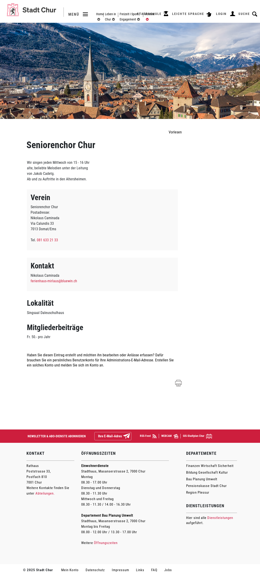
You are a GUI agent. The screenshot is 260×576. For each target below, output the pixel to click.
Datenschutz (95, 570)
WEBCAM (169, 436)
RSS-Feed (148, 436)
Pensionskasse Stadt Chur (206, 486)
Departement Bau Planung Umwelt (107, 515)
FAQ (154, 570)
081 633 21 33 (47, 240)
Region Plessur (197, 492)
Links (140, 570)
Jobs (168, 570)
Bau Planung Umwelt (201, 479)
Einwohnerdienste (95, 466)
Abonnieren (130, 436)
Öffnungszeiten (106, 543)
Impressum (120, 570)
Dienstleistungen (220, 518)
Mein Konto (70, 570)
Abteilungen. (45, 493)
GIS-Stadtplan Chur (197, 436)
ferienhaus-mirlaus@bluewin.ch (54, 281)
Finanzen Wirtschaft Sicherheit (210, 466)
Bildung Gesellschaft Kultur (207, 472)
